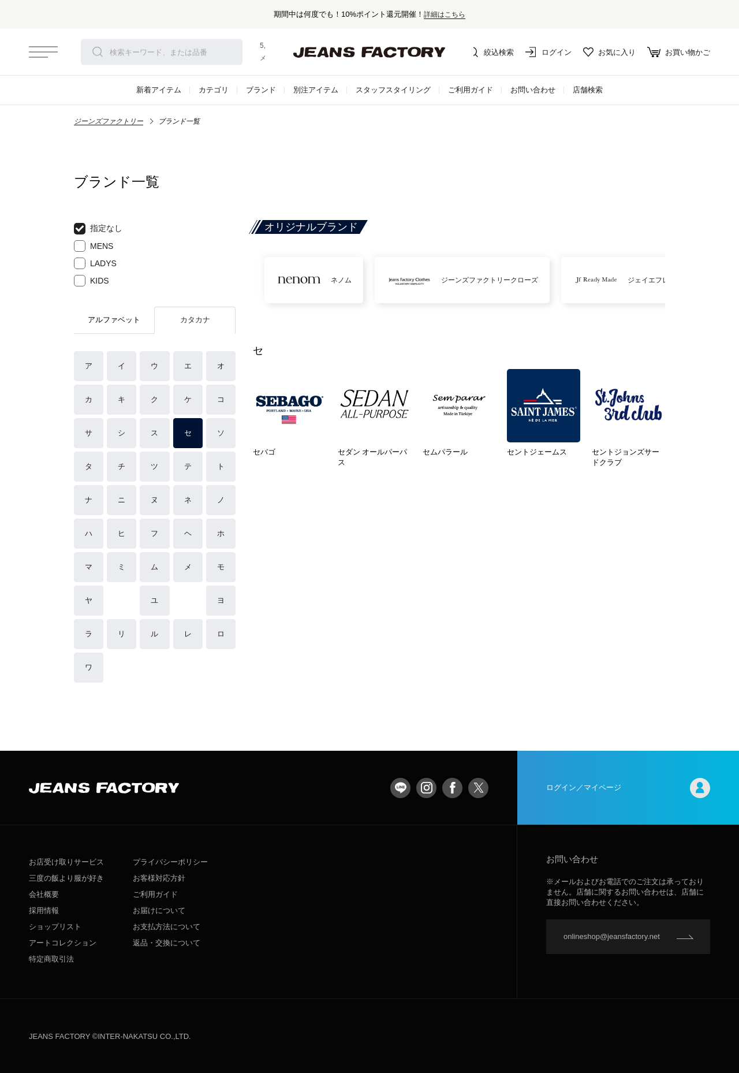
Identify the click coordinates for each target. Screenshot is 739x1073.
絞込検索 (491, 52)
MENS (93, 246)
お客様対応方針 (159, 878)
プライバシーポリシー (170, 862)
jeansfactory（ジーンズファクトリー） (369, 52)
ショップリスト (55, 926)
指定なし (98, 228)
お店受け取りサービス (66, 862)
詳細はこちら (444, 14)
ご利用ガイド (470, 89)
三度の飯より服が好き (66, 878)
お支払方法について (166, 926)
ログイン (548, 52)
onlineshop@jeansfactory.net (611, 936)
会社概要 (44, 894)
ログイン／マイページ (628, 788)
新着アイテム (158, 89)
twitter (478, 788)
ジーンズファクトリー (108, 121)
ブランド (261, 89)
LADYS (95, 263)
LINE (400, 788)
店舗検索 (588, 89)
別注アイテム (315, 89)
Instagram (426, 788)
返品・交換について (166, 942)
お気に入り (609, 52)
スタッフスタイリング (393, 89)
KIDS (91, 280)
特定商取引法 (51, 959)
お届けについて (159, 910)
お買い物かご (678, 52)
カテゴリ (214, 89)
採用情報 (44, 910)
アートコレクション (62, 942)
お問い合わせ (532, 89)
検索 (97, 52)
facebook (452, 788)
